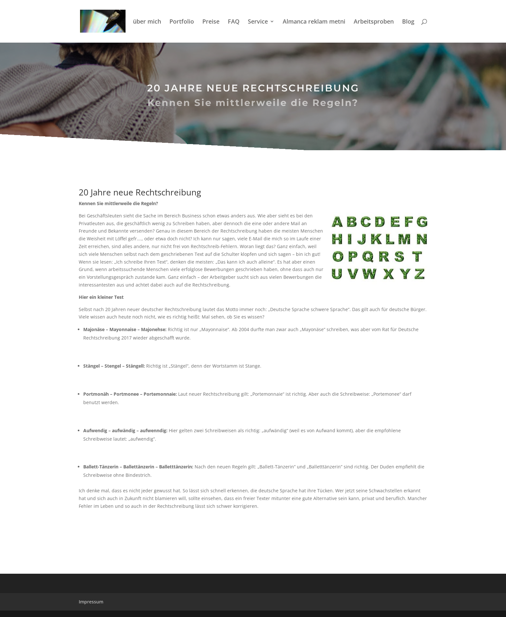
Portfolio (181, 22)
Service (258, 22)
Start (118, 22)
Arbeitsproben (374, 22)
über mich (147, 22)
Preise (210, 22)
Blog (408, 22)
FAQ (233, 22)
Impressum (91, 602)
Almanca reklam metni (314, 22)
